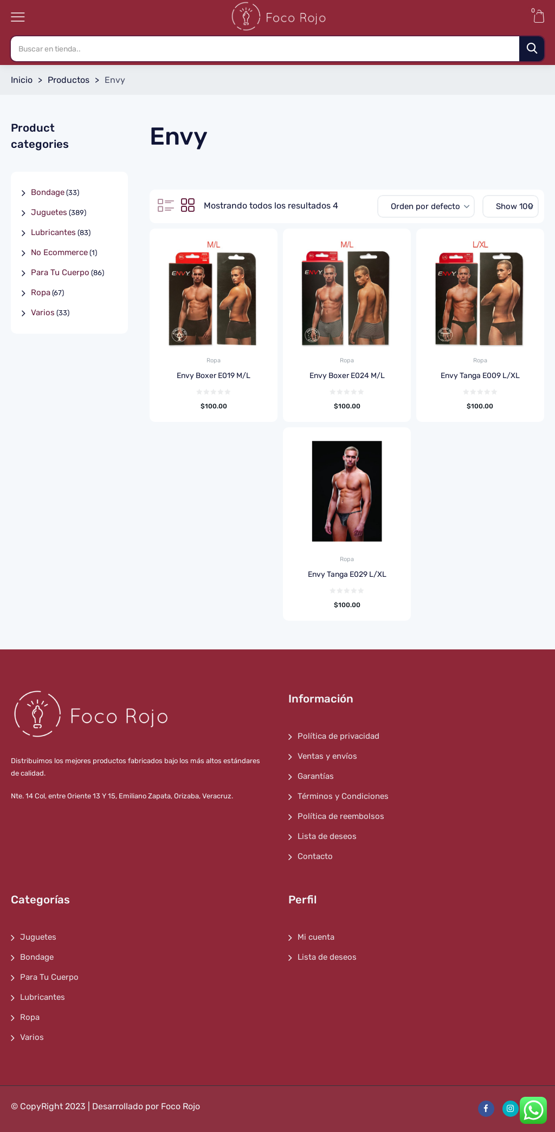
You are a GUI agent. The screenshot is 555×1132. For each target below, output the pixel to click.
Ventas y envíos (327, 756)
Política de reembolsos (341, 816)
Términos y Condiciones (343, 796)
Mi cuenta (316, 937)
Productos (68, 80)
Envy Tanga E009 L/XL (480, 375)
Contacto (315, 856)
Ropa (213, 360)
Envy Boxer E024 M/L (347, 375)
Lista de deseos (327, 836)
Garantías (316, 776)
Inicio (22, 80)
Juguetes (49, 212)
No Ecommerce (59, 252)
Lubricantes (53, 232)
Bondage (47, 192)
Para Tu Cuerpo (60, 272)
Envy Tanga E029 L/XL (347, 574)
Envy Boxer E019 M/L (213, 375)
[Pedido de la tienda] (426, 206)
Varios (43, 312)
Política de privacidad (338, 736)
